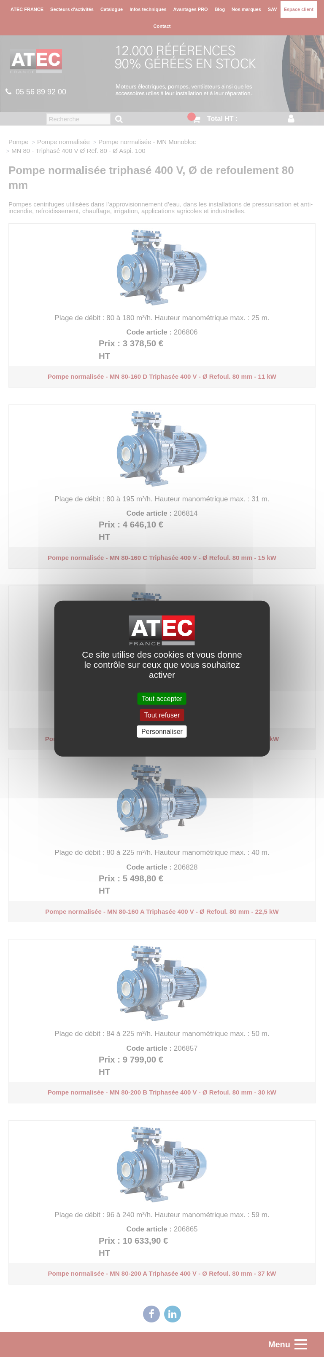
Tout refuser (162, 714)
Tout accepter (162, 698)
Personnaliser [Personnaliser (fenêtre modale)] (162, 731)
